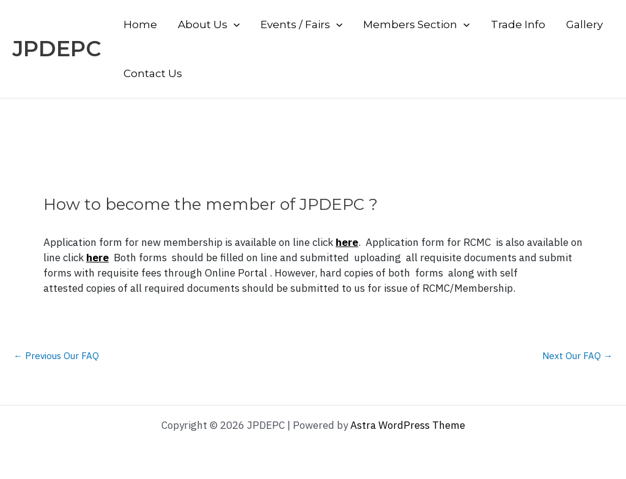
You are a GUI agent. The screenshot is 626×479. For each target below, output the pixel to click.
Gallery (584, 24)
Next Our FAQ (577, 355)
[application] (233, 24)
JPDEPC (56, 48)
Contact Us (152, 73)
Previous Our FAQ (56, 355)
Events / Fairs (301, 24)
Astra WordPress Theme (407, 425)
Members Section (416, 24)
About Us (209, 24)
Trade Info (518, 24)
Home (140, 24)
